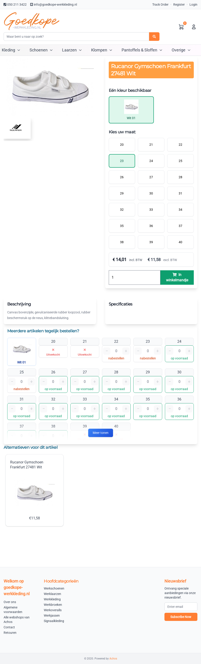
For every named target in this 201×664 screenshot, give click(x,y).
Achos (113, 658)
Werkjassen (52, 615)
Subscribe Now (180, 617)
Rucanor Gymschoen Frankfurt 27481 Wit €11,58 (32, 490)
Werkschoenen (54, 588)
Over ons (10, 602)
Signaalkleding (54, 621)
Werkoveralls (53, 610)
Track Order (160, 4)
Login (193, 4)
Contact (9, 627)
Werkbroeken (53, 604)
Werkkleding (52, 599)
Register (179, 4)
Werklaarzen (52, 594)
